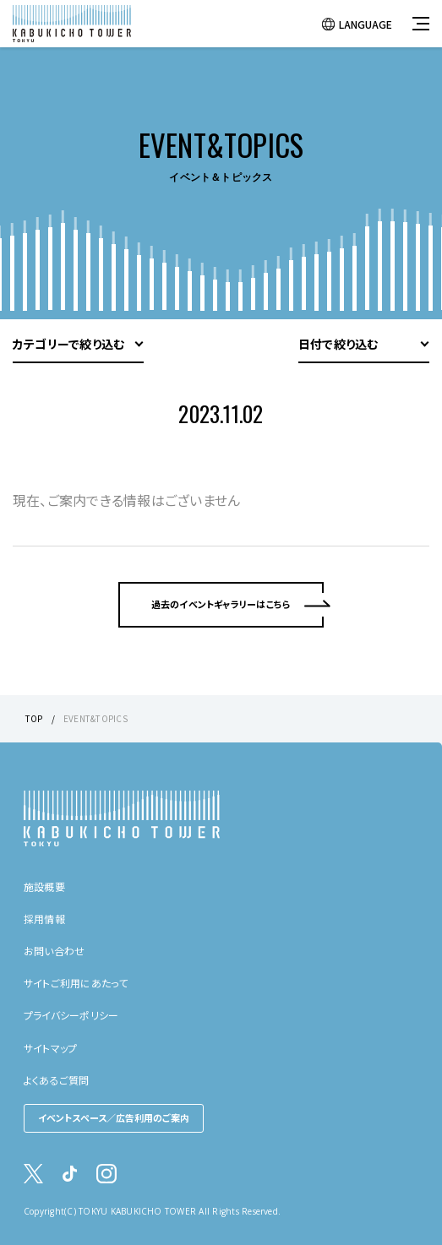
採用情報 (44, 918)
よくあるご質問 (57, 1080)
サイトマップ (50, 1048)
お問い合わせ (54, 950)
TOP (34, 718)
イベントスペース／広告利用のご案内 (113, 1117)
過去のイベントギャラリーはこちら (221, 604)
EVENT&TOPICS (95, 718)
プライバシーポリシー (71, 1015)
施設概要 (44, 886)
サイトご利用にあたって (76, 983)
